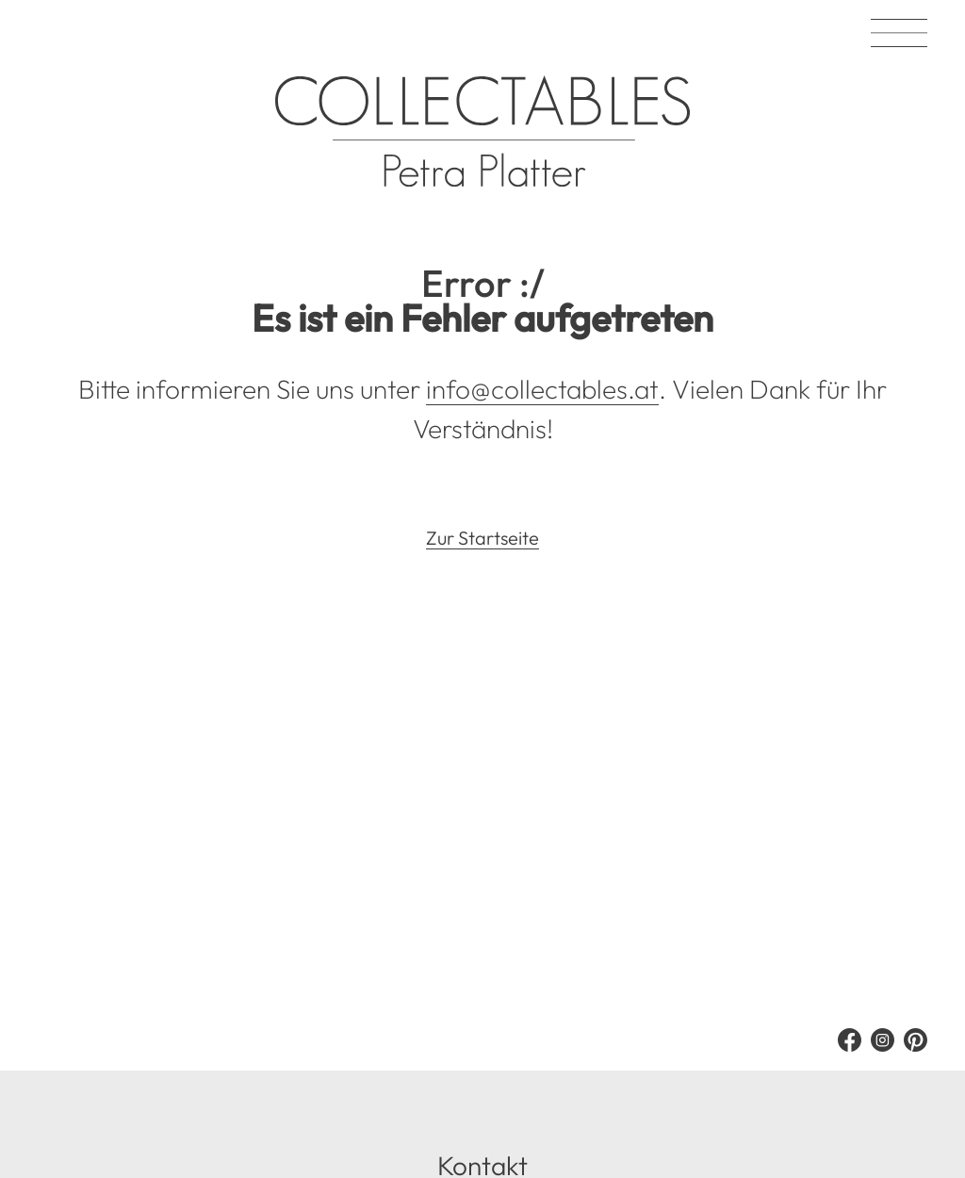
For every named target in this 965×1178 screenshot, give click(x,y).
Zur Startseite (482, 537)
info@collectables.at (542, 388)
